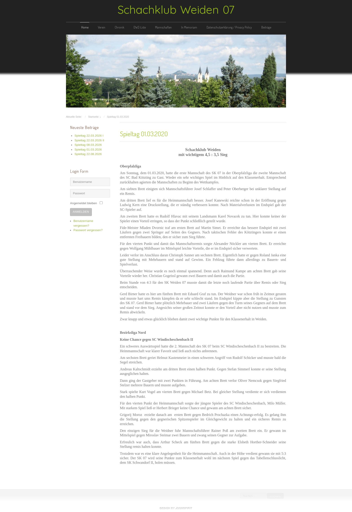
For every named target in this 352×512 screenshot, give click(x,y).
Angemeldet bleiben (83, 202)
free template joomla (176, 508)
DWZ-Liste (140, 27)
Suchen (275, 496)
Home (84, 27)
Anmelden (81, 211)
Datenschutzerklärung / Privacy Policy (229, 27)
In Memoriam (189, 27)
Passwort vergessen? (88, 229)
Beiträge (266, 27)
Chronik (119, 27)
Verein (101, 27)
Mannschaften (163, 27)
